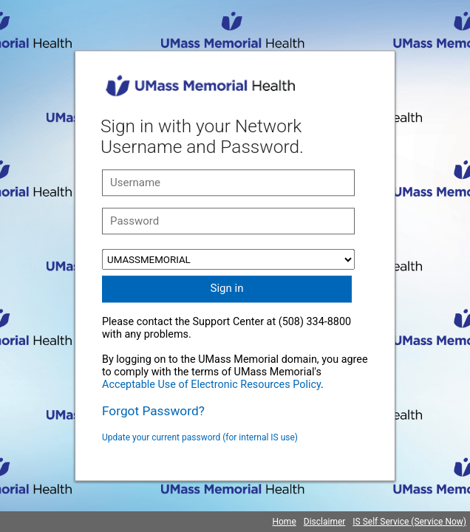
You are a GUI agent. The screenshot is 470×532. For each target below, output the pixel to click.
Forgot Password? (153, 410)
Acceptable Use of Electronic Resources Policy (211, 384)
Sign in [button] (227, 288)
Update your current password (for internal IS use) (200, 437)
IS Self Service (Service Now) (409, 521)
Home (284, 521)
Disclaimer (325, 521)
